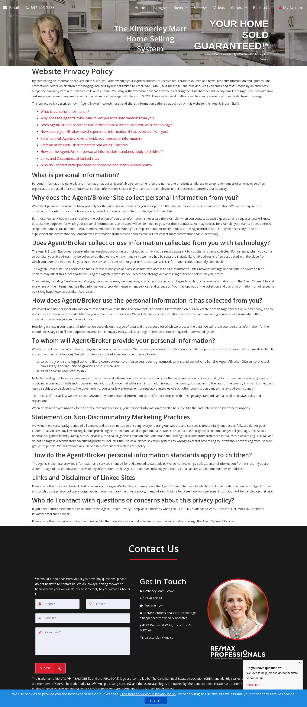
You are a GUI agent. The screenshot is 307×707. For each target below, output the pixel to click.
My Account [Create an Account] (291, 8)
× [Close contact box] (300, 663)
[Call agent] (38, 8)
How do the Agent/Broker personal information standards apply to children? (102, 139)
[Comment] (82, 624)
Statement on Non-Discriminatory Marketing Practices (84, 135)
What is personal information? (65, 110)
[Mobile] (82, 601)
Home (140, 8)
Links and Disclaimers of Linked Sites (70, 144)
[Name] (57, 587)
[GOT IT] (155, 701)
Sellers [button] (200, 8)
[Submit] (50, 650)
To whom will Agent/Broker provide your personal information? (92, 130)
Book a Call (263, 8)
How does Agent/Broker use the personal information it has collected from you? (105, 125)
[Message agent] (170, 589)
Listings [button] (159, 8)
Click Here (253, 685)
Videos (219, 8)
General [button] (239, 8)
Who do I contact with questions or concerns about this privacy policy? (96, 149)
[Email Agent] (12, 8)
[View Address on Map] (170, 611)
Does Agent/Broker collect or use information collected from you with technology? (106, 120)
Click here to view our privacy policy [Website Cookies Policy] (148, 694)
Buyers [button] (180, 8)
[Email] (108, 587)
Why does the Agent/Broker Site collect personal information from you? (98, 115)
